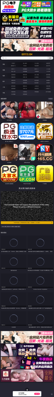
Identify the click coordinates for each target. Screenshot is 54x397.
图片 (4, 81)
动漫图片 (48, 80)
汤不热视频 (48, 91)
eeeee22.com (27, 54)
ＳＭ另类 (48, 71)
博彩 (4, 64)
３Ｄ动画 (48, 69)
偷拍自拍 (25, 74)
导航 (4, 93)
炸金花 (24, 65)
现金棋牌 (37, 65)
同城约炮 (13, 91)
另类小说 (25, 88)
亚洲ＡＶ (13, 69)
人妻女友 (37, 86)
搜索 (50, 58)
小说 (4, 87)
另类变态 (48, 77)
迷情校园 (13, 88)
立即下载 (37, 394)
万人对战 (37, 63)
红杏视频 (13, 94)
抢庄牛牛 (48, 65)
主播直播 (37, 71)
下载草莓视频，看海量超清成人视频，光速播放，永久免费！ (32, 222)
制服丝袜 (13, 77)
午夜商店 (25, 91)
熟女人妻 (13, 71)
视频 (4, 70)
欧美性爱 (48, 74)
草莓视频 (37, 91)
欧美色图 (37, 80)
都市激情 (13, 86)
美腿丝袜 (13, 82)
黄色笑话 (37, 88)
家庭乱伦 (25, 86)
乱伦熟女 (37, 77)
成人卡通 (37, 74)
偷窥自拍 (13, 80)
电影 (4, 75)
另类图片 (48, 82)
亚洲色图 (25, 80)
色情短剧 (25, 94)
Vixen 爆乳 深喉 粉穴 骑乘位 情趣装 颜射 (11, 226)
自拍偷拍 (25, 69)
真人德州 (25, 63)
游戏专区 (48, 63)
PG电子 (13, 63)
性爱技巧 (48, 88)
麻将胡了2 (13, 65)
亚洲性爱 (13, 74)
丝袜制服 (25, 71)
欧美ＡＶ (37, 69)
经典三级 (25, 77)
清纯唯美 (25, 82)
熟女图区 (37, 82)
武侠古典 (48, 86)
